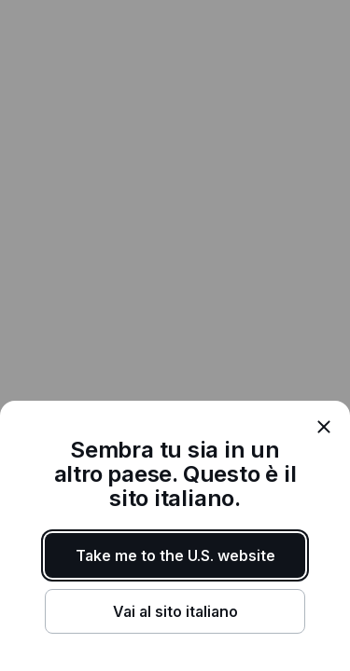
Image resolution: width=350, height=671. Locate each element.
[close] (323, 426)
